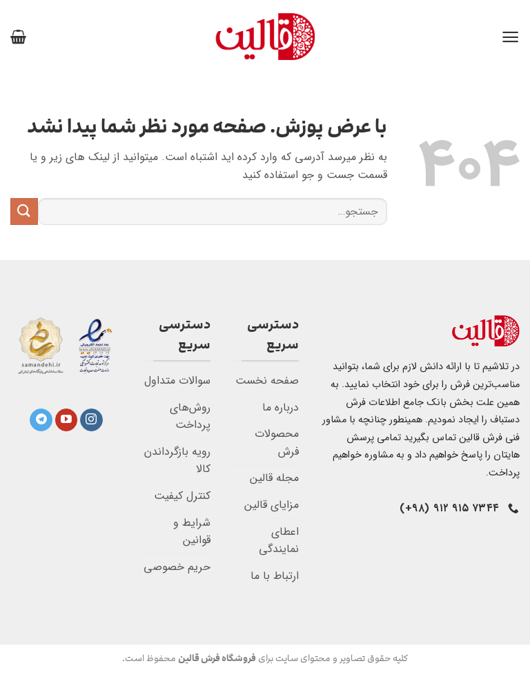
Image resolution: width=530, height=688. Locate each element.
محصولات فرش (277, 442)
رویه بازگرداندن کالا (177, 460)
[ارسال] (24, 211)
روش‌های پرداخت (190, 416)
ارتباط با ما (275, 575)
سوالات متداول (177, 380)
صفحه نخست (267, 380)
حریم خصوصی (177, 567)
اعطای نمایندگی (279, 540)
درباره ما (280, 407)
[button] (510, 37)
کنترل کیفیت (182, 495)
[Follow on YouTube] (66, 420)
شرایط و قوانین (191, 531)
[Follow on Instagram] (91, 420)
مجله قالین (274, 477)
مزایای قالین (271, 504)
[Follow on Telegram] (41, 420)
